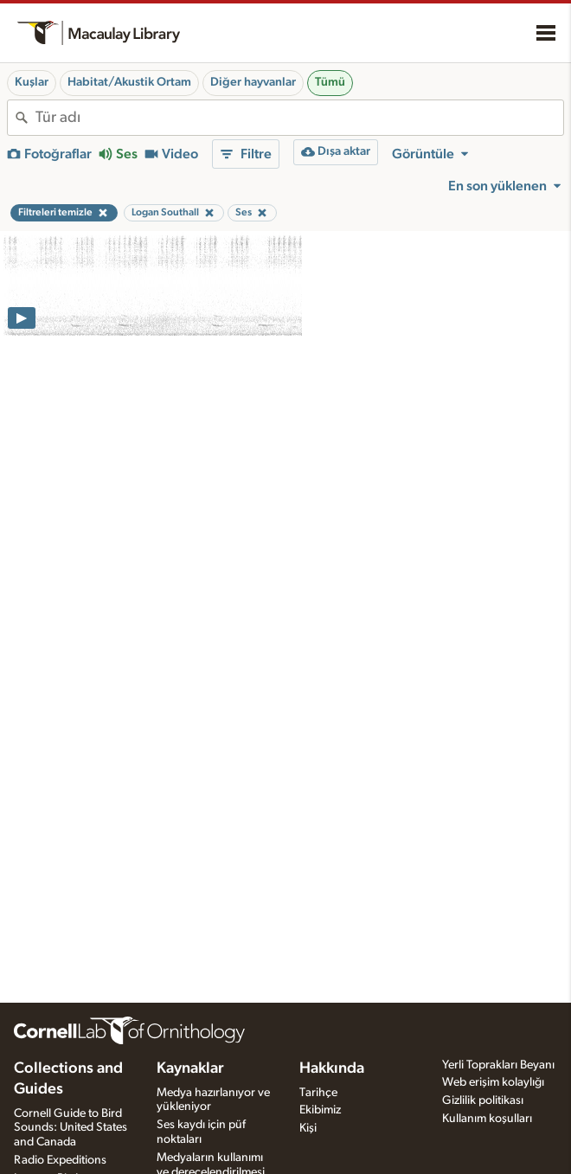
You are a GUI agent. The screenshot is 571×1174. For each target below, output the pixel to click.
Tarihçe (318, 1093)
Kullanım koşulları (487, 1119)
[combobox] (299, 117)
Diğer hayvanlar (253, 82)
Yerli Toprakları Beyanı (498, 1065)
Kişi (308, 1128)
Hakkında (331, 1068)
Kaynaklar (190, 1068)
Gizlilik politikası (482, 1100)
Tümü (330, 82)
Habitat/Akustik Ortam (129, 82)
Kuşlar (31, 82)
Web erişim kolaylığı (493, 1082)
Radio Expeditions (60, 1160)
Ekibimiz (320, 1110)
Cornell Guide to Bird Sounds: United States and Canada (70, 1128)
